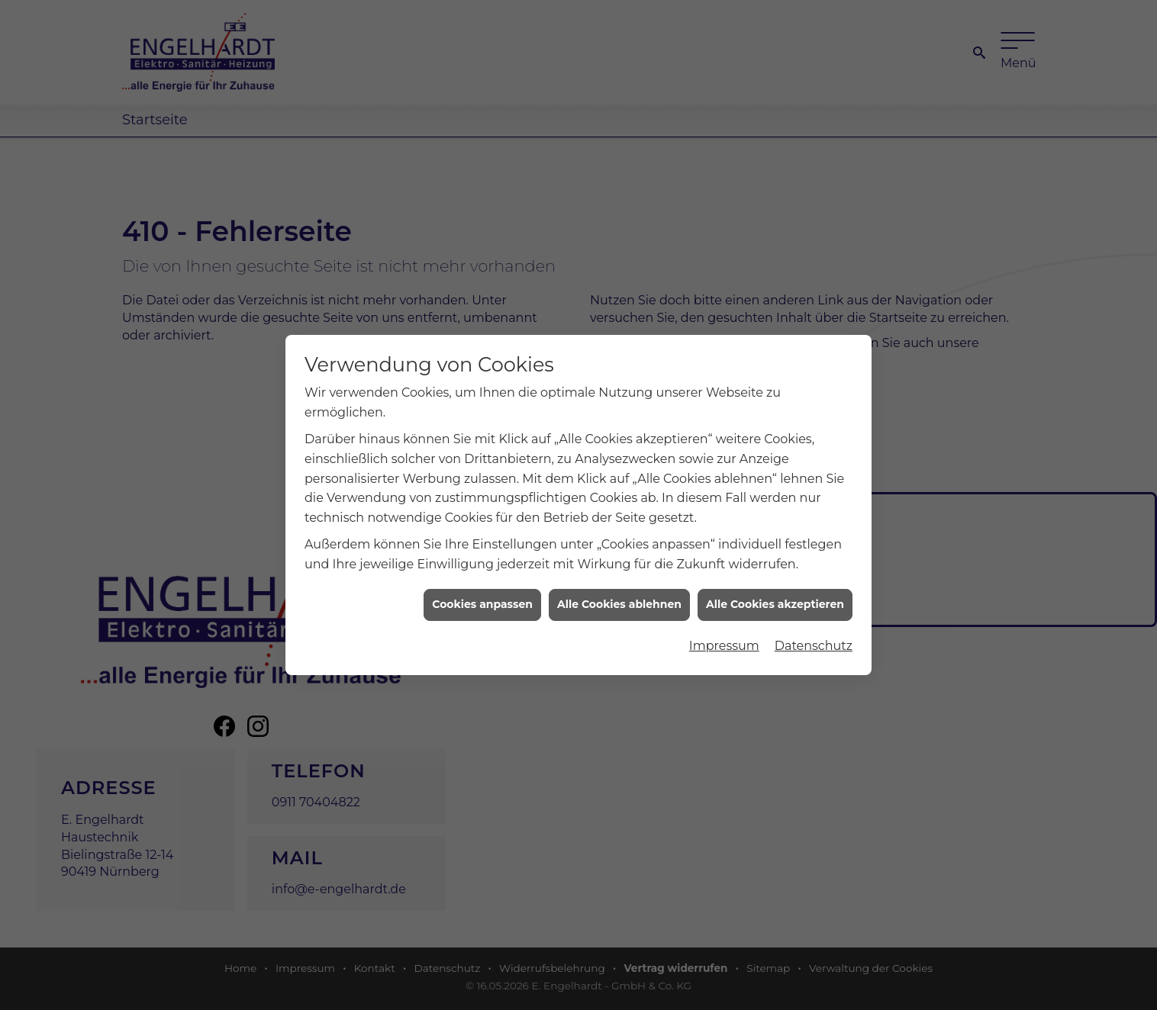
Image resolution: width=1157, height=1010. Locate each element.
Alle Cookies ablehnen (619, 592)
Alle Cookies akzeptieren (775, 592)
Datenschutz (813, 633)
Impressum (724, 633)
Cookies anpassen (482, 592)
